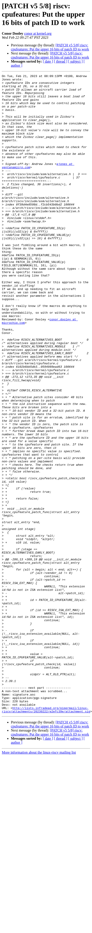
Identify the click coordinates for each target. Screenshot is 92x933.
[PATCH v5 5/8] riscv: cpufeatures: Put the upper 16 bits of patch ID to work (50, 47)
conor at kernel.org (37, 33)
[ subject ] (75, 61)
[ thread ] (60, 61)
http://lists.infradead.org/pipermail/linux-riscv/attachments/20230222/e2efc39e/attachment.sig (46, 837)
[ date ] (48, 61)
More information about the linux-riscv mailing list (39, 880)
